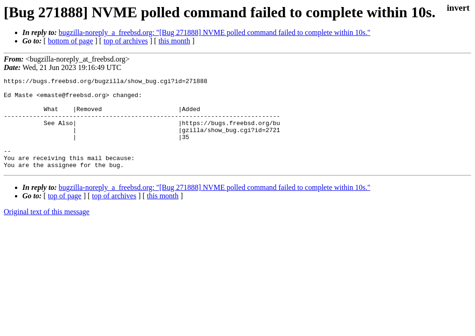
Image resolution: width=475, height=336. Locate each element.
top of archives (125, 41)
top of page (65, 214)
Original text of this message (46, 230)
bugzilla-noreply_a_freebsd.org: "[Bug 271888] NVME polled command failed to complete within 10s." (215, 32)
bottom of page (70, 41)
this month (174, 41)
